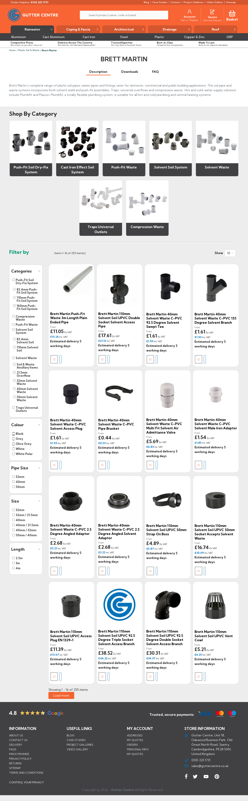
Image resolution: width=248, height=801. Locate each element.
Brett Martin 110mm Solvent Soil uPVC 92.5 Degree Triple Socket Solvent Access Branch (116, 637)
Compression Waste (147, 227)
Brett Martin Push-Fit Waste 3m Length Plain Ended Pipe (68, 318)
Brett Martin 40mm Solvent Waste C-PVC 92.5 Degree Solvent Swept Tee (164, 320)
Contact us (18, 740)
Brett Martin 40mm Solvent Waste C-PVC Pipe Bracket (116, 424)
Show (219, 253)
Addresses (135, 735)
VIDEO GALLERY (77, 749)
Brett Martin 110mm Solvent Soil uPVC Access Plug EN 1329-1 (71, 636)
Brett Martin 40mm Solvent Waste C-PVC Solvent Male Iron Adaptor (216, 424)
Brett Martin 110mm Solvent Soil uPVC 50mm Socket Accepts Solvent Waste (215, 532)
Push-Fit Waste (124, 167)
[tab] (98, 71)
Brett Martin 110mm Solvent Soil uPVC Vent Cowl (214, 636)
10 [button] (228, 253)
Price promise (19, 754)
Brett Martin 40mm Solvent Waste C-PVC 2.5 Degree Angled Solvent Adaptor (119, 531)
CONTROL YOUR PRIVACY (26, 785)
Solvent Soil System (170, 167)
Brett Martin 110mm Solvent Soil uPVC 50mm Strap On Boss (166, 530)
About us (16, 735)
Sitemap (15, 768)
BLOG (70, 735)
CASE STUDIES (76, 740)
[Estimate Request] (212, 20)
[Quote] (212, 17)
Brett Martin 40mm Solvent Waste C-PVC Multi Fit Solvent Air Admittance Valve (164, 426)
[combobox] (230, 253)
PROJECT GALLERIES (80, 744)
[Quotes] (212, 11)
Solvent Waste (217, 167)
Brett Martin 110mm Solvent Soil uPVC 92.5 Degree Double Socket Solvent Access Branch (164, 637)
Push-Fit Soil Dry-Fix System (31, 169)
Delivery (15, 744)
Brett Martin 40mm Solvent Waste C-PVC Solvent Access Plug (68, 424)
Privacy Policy (20, 758)
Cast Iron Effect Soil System (77, 169)
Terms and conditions (26, 772)
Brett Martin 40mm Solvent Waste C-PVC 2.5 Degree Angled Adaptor (70, 529)
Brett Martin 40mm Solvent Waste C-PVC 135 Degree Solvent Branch (215, 318)
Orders (132, 744)
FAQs (12, 749)
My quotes (135, 740)
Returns (15, 763)
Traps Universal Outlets (101, 229)
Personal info (138, 749)
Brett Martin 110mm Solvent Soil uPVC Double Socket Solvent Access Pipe (119, 320)
